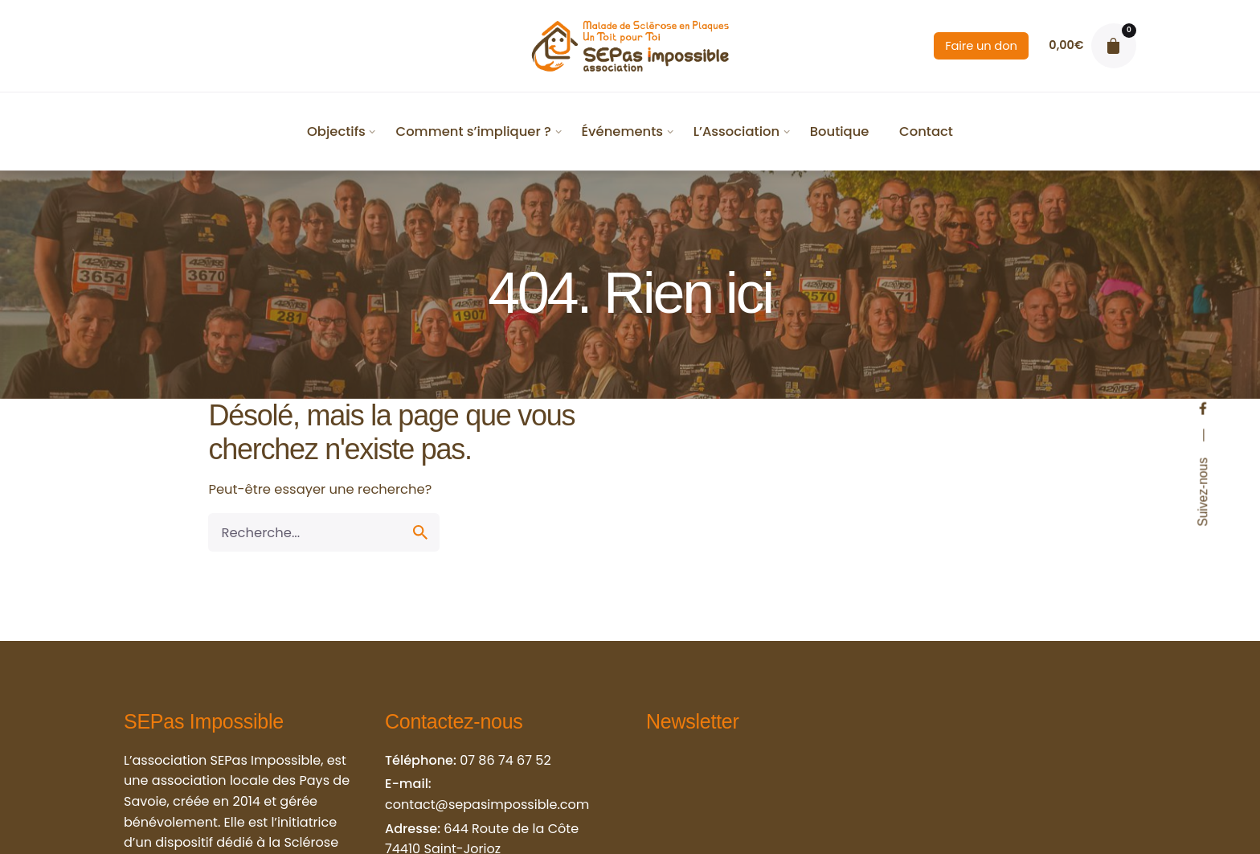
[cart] (1113, 45)
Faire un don (981, 46)
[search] (420, 532)
